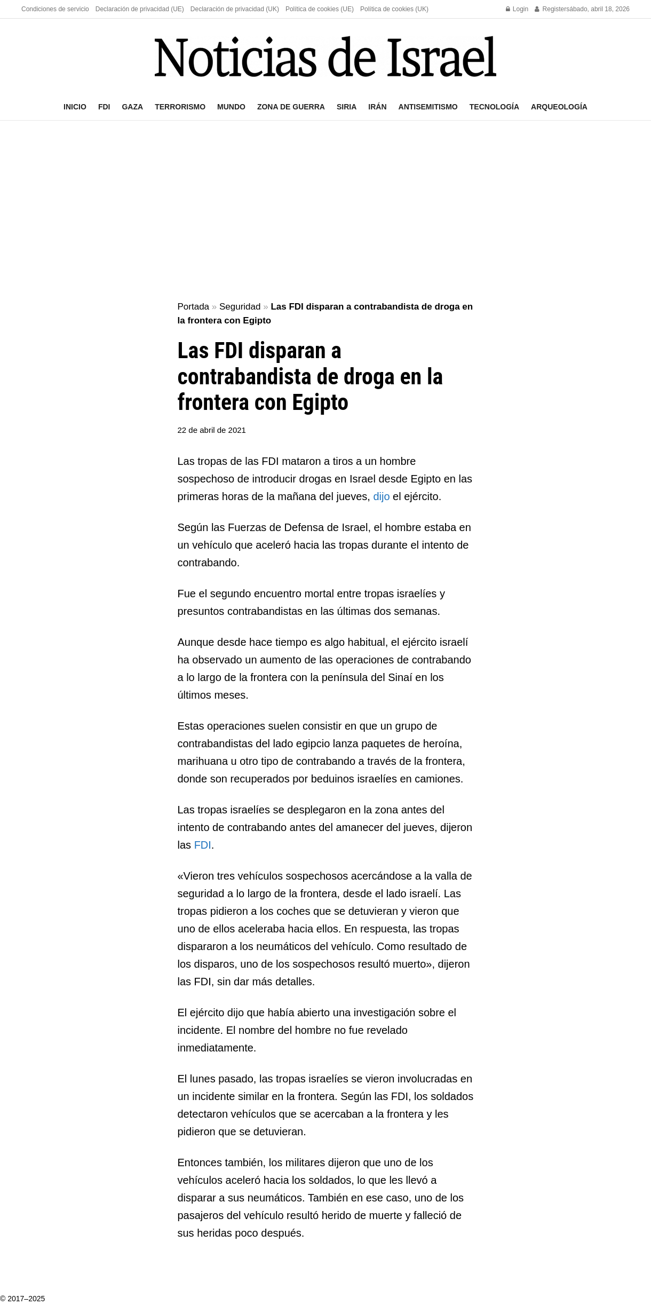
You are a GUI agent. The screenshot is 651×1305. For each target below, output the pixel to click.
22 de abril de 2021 (212, 429)
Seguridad (240, 307)
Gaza (132, 106)
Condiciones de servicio (55, 9)
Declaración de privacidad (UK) (234, 9)
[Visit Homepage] (325, 56)
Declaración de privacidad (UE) (140, 9)
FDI (104, 106)
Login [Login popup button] (517, 9)
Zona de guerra (291, 106)
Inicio (74, 106)
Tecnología (494, 106)
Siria (346, 106)
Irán (377, 106)
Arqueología (559, 106)
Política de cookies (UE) (319, 9)
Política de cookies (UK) (394, 9)
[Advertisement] (325, 211)
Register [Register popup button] (550, 9)
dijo (383, 496)
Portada (194, 307)
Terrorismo (180, 106)
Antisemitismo (428, 106)
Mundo (231, 106)
